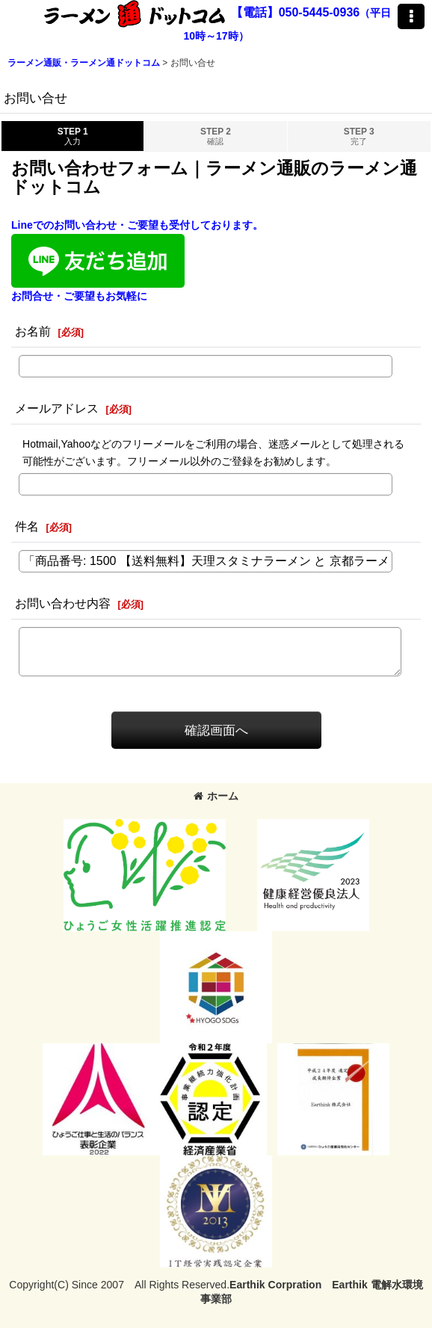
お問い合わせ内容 (63, 603)
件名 (27, 526)
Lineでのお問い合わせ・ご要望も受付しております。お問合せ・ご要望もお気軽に (137, 260)
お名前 (33, 331)
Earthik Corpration (275, 1285)
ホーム (216, 796)
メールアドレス (57, 408)
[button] (411, 16)
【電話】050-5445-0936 (295, 12)
